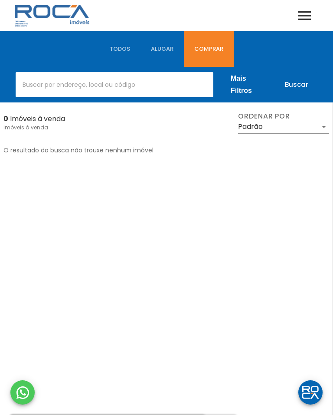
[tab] (119, 49)
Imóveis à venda (25, 127)
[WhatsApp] (22, 392)
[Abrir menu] (304, 16)
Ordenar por (264, 116)
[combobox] (114, 84)
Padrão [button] (250, 127)
